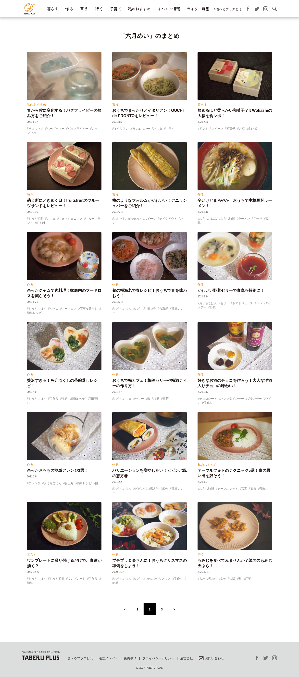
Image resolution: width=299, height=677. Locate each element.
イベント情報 (168, 9)
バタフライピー (78, 128)
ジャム (54, 308)
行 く (99, 9)
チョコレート (208, 398)
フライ (170, 128)
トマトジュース (242, 303)
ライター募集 (198, 9)
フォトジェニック (70, 218)
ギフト (203, 128)
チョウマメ (36, 128)
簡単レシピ (78, 398)
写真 (244, 488)
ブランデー (254, 398)
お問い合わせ (211, 658)
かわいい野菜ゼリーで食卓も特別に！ (231, 290)
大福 (242, 128)
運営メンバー (108, 658)
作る (201, 194)
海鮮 (65, 398)
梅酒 (156, 398)
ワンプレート (76, 578)
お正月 (69, 483)
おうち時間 (36, 218)
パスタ (157, 128)
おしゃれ (120, 218)
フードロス (69, 308)
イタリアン (121, 128)
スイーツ (217, 128)
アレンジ (34, 483)
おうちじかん (144, 578)
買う (115, 104)
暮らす (52, 9)
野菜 (213, 307)
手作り (257, 218)
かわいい (135, 218)
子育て (115, 9)
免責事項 (130, 658)
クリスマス (163, 578)
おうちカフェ (123, 398)
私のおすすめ (139, 9)
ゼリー (224, 303)
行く (201, 554)
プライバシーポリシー (158, 658)
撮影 (253, 488)
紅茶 (166, 398)
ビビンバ (141, 488)
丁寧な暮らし (89, 308)
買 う (84, 9)
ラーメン (244, 218)
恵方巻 (154, 488)
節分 (165, 488)
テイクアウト (168, 218)
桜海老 (163, 308)
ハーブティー (55, 128)
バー (147, 128)
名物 (223, 578)
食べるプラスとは (229, 9)
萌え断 (40, 223)
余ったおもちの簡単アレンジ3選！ (57, 470)
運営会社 (186, 658)
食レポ (252, 128)
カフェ (136, 128)
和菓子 (230, 128)
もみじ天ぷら (208, 578)
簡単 (263, 488)
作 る (69, 9)
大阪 (232, 578)
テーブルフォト (227, 488)
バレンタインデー (232, 398)
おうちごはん (208, 218)
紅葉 (248, 578)
